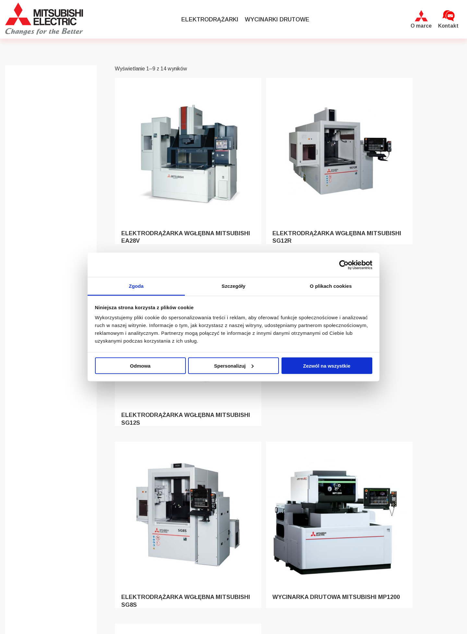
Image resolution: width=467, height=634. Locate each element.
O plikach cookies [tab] (331, 286)
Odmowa (140, 365)
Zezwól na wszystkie (327, 365)
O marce (421, 26)
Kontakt (448, 26)
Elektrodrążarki (209, 19)
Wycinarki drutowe (277, 19)
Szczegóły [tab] (233, 286)
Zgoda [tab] (136, 286)
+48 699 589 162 (381, 576)
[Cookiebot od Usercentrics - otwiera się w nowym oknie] (344, 265)
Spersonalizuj (234, 365)
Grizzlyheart (244, 621)
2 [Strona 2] (290, 514)
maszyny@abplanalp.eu (388, 562)
